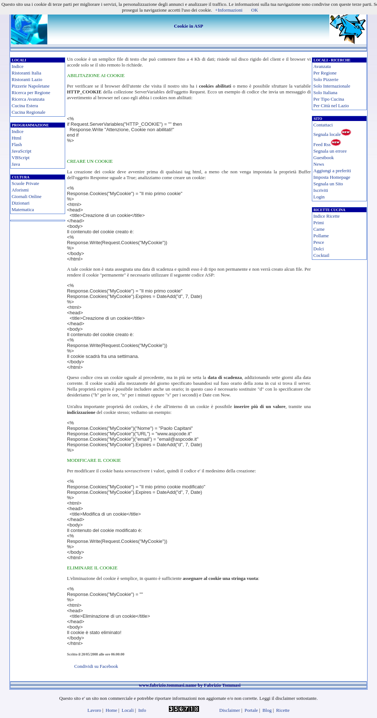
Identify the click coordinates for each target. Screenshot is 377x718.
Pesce (318, 242)
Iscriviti (320, 190)
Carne (319, 229)
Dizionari (20, 203)
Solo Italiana (325, 92)
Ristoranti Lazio (27, 79)
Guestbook (323, 157)
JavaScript (21, 151)
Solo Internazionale (331, 86)
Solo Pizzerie (325, 79)
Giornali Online (26, 196)
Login (319, 196)
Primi (318, 222)
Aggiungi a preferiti (332, 170)
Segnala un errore (330, 151)
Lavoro (94, 710)
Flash (17, 144)
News (318, 164)
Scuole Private (25, 183)
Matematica (23, 209)
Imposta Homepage (331, 177)
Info (142, 710)
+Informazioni (228, 10)
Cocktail (321, 255)
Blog (266, 710)
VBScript (20, 157)
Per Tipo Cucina (328, 99)
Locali (128, 710)
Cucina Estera (25, 105)
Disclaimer (229, 710)
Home (111, 710)
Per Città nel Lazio (331, 105)
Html (16, 138)
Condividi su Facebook (96, 666)
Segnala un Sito (328, 183)
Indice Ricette (326, 216)
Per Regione (325, 73)
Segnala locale (327, 134)
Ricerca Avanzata (28, 99)
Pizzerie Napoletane (30, 86)
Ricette (283, 710)
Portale (251, 710)
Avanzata (322, 66)
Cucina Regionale (28, 112)
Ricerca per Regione (31, 92)
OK (254, 10)
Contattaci (323, 125)
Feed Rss (321, 144)
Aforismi (20, 190)
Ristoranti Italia (26, 73)
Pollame (321, 235)
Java (16, 164)
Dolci (318, 248)
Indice (17, 66)
